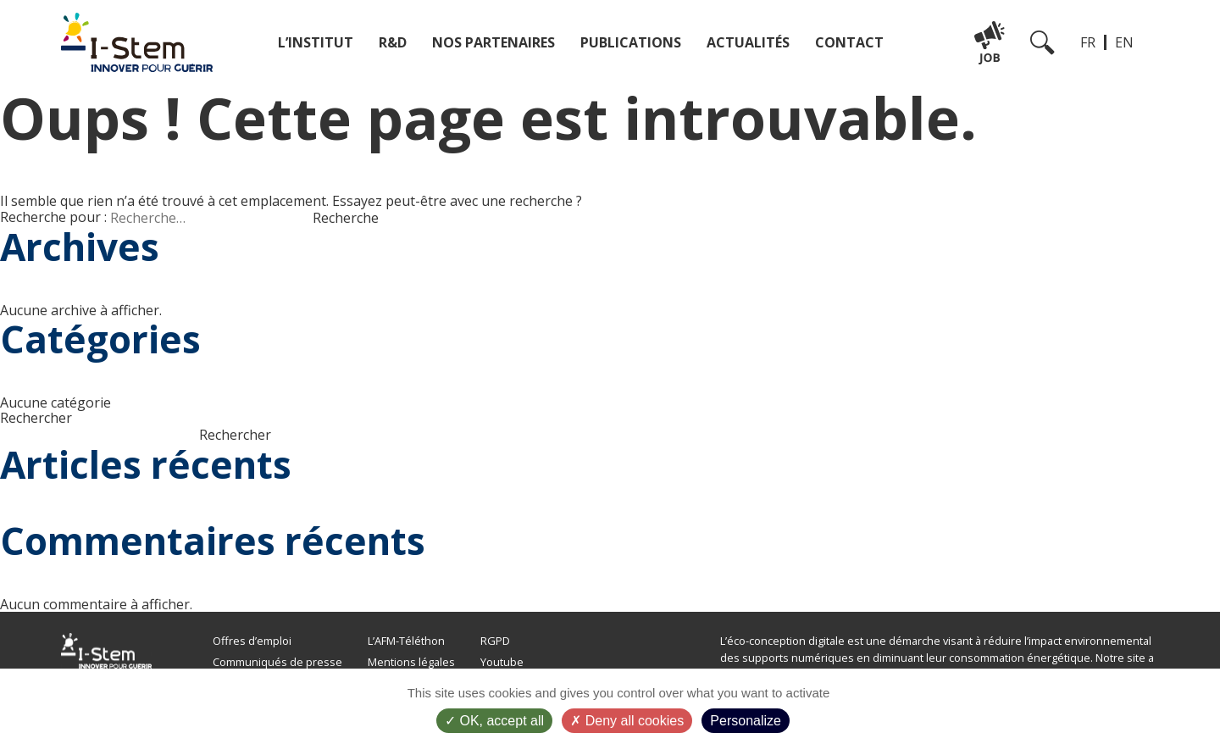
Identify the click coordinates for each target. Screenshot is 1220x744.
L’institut (315, 42)
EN (1124, 42)
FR (1087, 42)
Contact (849, 42)
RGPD (495, 640)
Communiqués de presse (277, 661)
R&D (393, 42)
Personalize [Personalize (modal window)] (745, 720)
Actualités (748, 42)
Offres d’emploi (252, 640)
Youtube (502, 661)
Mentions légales (411, 661)
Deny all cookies (627, 720)
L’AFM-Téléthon (406, 640)
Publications (630, 42)
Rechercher (36, 417)
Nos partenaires (493, 42)
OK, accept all (494, 720)
